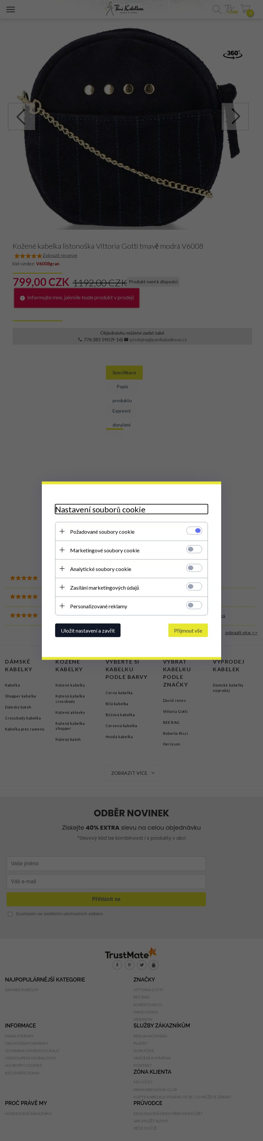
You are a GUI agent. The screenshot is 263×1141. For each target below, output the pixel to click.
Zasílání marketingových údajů (104, 587)
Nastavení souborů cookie (100, 509)
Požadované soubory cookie (102, 531)
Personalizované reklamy (98, 606)
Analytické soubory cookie (100, 568)
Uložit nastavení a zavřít (88, 630)
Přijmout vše (188, 630)
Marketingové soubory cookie (104, 550)
